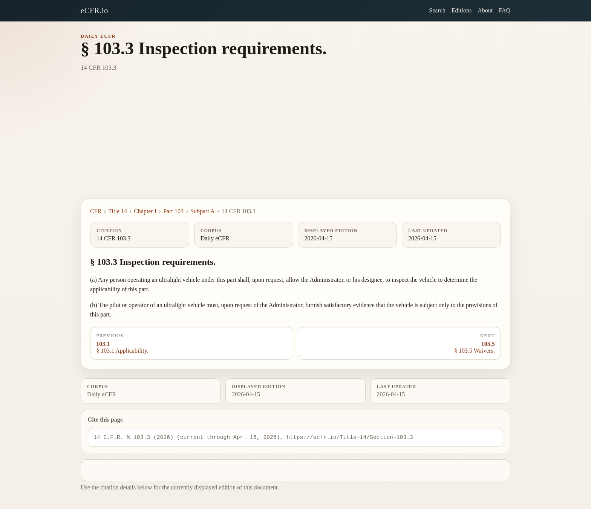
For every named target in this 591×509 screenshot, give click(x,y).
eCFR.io (94, 10)
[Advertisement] (295, 142)
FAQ (504, 10)
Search (437, 10)
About (485, 10)
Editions (462, 10)
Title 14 (117, 211)
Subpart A (202, 211)
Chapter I (145, 211)
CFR (95, 211)
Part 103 (173, 211)
